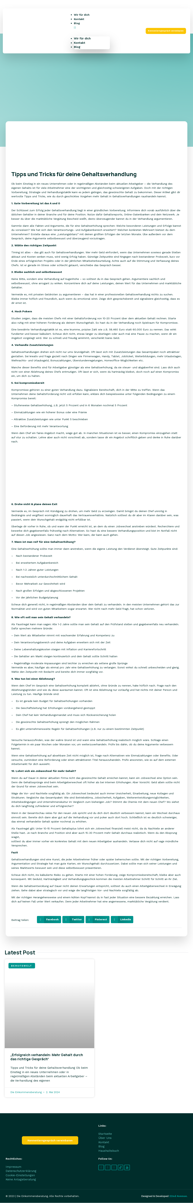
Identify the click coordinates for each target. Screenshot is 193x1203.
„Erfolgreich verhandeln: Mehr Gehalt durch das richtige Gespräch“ (46, 1057)
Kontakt (79, 19)
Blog (77, 23)
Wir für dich (82, 14)
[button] (92, 27)
